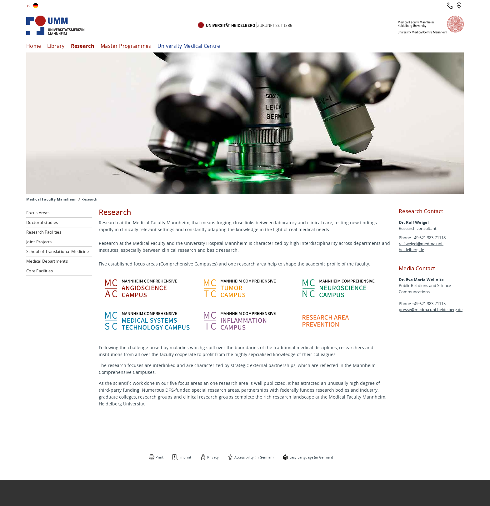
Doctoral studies (42, 222)
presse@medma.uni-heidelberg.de (430, 309)
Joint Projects (39, 242)
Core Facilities (39, 271)
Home (33, 45)
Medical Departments (47, 261)
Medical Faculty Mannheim (51, 199)
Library (55, 45)
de (29, 5)
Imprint (184, 457)
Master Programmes (126, 45)
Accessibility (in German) (253, 457)
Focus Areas (37, 213)
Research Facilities (43, 232)
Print (158, 457)
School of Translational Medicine (57, 251)
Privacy (212, 457)
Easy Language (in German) (311, 457)
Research (83, 45)
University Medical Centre (189, 45)
